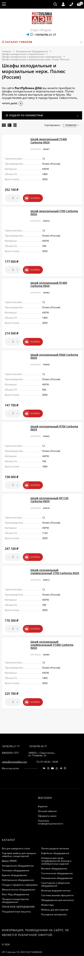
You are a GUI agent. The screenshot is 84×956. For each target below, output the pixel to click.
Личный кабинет (47, 799)
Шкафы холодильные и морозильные (23, 54)
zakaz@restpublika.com (14, 750)
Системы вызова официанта (57, 883)
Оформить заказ (47, 804)
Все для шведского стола (16, 836)
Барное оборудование (14, 863)
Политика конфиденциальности (50, 810)
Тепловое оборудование (15, 858)
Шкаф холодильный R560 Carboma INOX (54, 351)
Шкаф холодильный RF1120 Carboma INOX (49, 491)
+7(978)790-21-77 (45, 35)
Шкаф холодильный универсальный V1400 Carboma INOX (51, 633)
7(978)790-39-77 (38, 734)
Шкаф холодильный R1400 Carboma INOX (48, 281)
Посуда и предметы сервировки (20, 873)
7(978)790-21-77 (11, 734)
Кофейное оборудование (55, 841)
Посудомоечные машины (16, 899)
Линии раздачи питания (55, 836)
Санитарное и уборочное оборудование (55, 872)
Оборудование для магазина (57, 888)
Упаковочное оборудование (57, 866)
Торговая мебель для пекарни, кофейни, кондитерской (19, 843)
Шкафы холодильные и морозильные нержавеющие (32, 56)
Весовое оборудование (54, 856)
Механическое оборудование (18, 877)
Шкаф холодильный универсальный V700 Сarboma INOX (54, 561)
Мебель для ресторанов (54, 897)
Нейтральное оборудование (18, 868)
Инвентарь (47, 893)
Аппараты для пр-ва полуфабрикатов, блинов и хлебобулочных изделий (56, 849)
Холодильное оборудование (32, 51)
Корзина (42, 794)
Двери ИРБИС (9, 849)
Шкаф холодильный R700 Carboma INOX (54, 421)
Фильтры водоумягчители (56, 878)
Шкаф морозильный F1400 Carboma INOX (48, 140)
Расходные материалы (54, 902)
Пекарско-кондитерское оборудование (15, 889)
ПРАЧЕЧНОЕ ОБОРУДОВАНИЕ (18, 895)
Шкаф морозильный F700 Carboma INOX (54, 210)
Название (69, 124)
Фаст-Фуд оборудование (15, 882)
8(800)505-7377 (10, 741)
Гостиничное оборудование (57, 861)
